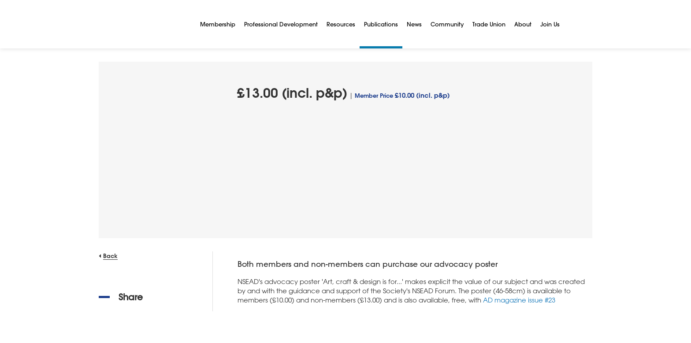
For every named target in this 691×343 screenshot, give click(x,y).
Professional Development (281, 24)
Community (447, 24)
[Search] (574, 24)
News (414, 24)
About (522, 24)
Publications (381, 24)
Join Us (550, 24)
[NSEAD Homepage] (143, 24)
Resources (341, 24)
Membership (217, 24)
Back (110, 255)
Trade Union (488, 24)
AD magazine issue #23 (519, 300)
